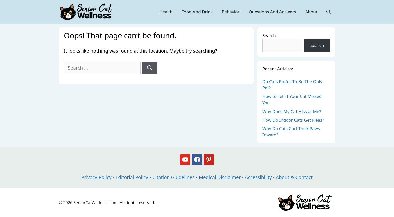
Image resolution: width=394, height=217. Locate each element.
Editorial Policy (132, 177)
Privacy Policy (96, 177)
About (311, 12)
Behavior (230, 12)
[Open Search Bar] (328, 12)
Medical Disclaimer (220, 177)
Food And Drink (197, 12)
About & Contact (294, 177)
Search (269, 35)
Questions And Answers (272, 12)
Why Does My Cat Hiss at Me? (291, 111)
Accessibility (258, 177)
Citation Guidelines (173, 177)
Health (166, 12)
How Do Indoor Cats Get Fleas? (293, 120)
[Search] (149, 68)
